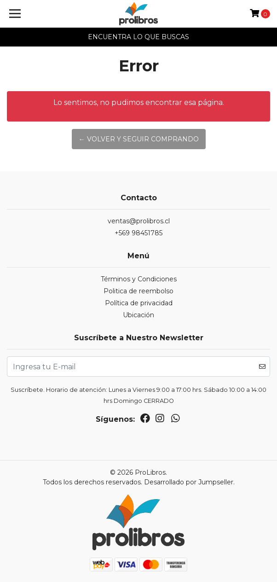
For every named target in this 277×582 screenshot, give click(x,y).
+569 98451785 (138, 233)
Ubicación (138, 315)
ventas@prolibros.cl (139, 221)
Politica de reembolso (138, 291)
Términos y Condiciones (139, 279)
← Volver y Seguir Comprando (139, 139)
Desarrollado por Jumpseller (188, 482)
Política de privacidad (139, 303)
